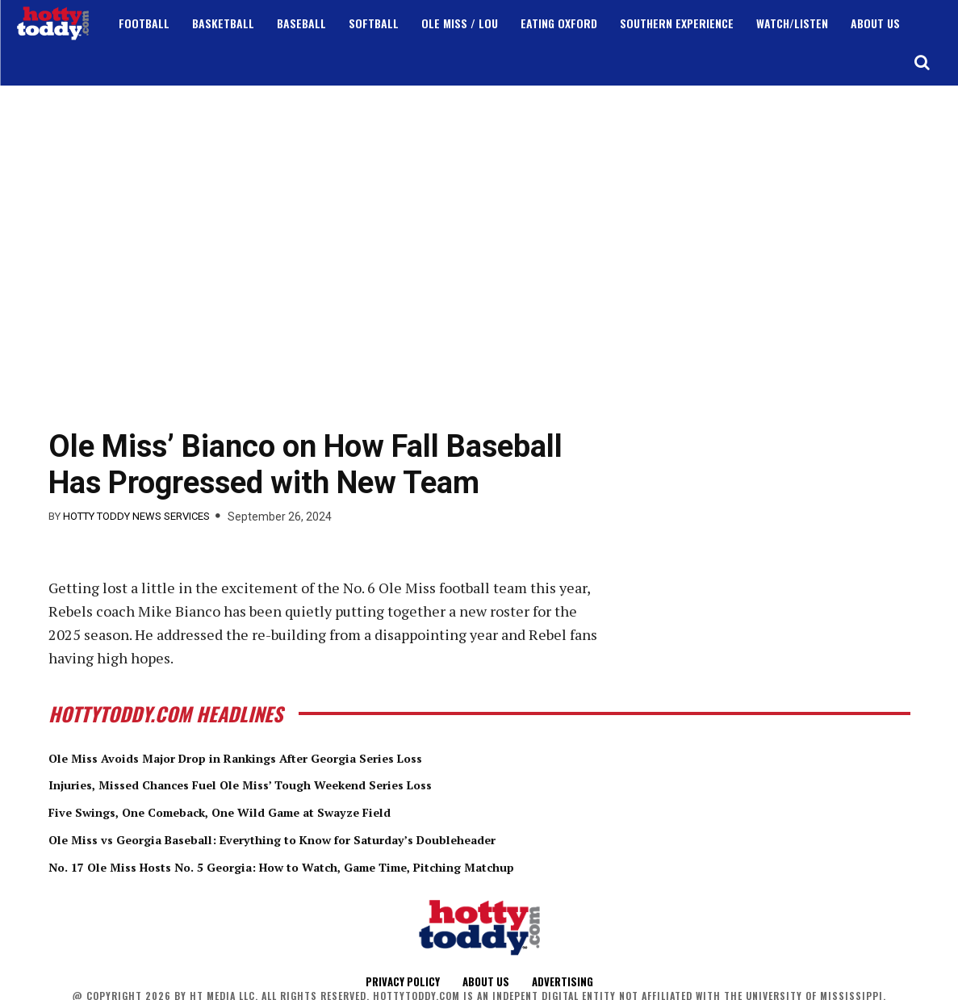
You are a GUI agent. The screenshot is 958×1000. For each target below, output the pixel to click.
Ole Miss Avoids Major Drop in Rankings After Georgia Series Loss (286, 757)
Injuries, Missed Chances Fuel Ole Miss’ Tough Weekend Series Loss (291, 783)
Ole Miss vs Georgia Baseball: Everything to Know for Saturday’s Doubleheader (332, 837)
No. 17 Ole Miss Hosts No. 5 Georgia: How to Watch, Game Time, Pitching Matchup (344, 865)
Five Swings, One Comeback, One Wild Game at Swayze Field (266, 811)
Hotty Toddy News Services (136, 516)
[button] (921, 62)
